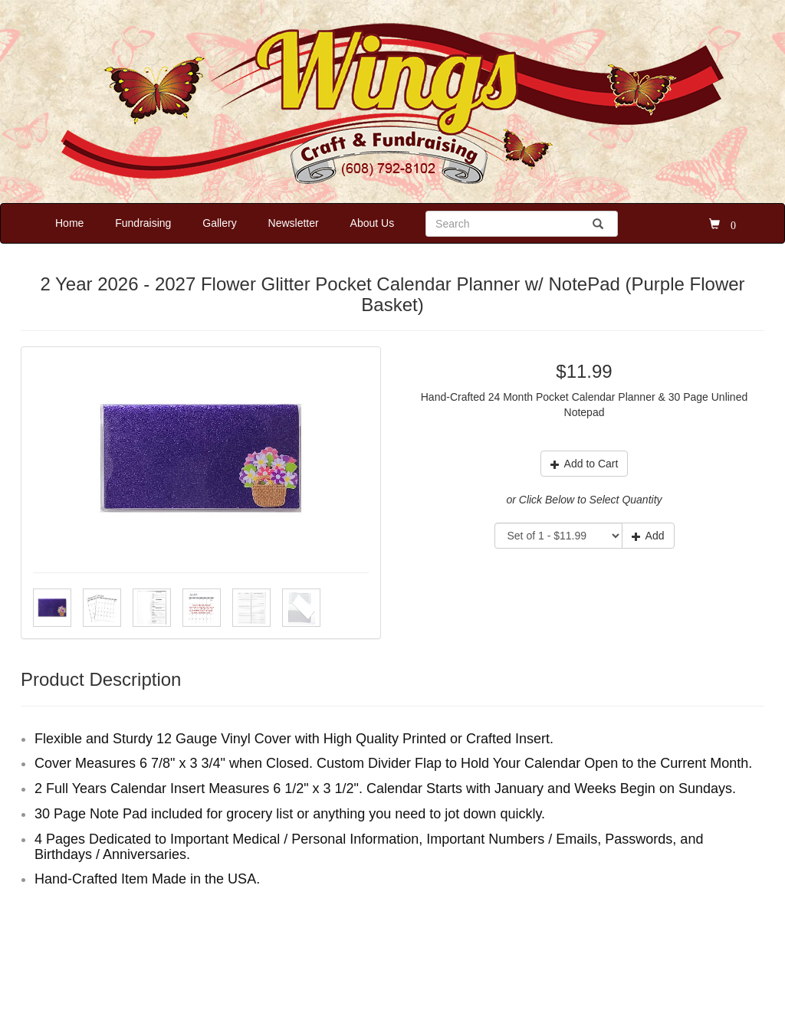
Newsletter (293, 223)
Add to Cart (584, 463)
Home (69, 223)
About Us (372, 223)
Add (648, 535)
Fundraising (143, 223)
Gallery (219, 223)
